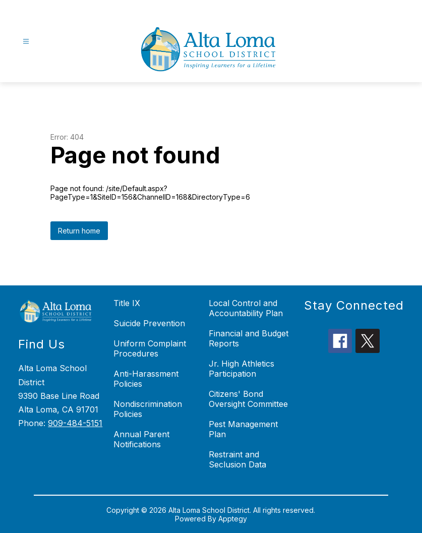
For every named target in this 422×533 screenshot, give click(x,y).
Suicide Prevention (149, 323)
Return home (79, 230)
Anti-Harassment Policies (145, 379)
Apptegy (232, 518)
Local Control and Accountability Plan (246, 308)
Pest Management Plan (243, 429)
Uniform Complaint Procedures (149, 348)
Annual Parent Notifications (141, 439)
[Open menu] (26, 41)
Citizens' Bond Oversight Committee (248, 399)
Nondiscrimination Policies (147, 409)
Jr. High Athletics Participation (241, 369)
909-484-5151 (75, 423)
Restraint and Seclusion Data (237, 459)
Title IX (126, 303)
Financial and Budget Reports (248, 338)
